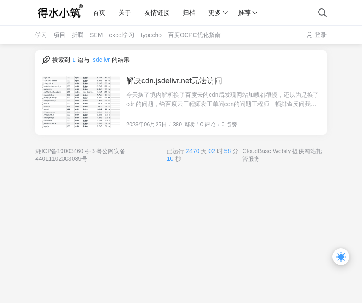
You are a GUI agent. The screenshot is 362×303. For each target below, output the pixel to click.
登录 (321, 35)
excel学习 (122, 35)
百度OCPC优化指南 (194, 35)
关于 (125, 12)
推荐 (244, 12)
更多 (214, 12)
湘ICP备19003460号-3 (65, 151)
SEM (96, 35)
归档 (189, 12)
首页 (99, 12)
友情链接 (157, 12)
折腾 (78, 35)
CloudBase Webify (266, 151)
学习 (41, 35)
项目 (59, 35)
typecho (151, 35)
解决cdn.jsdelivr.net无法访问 (174, 81)
